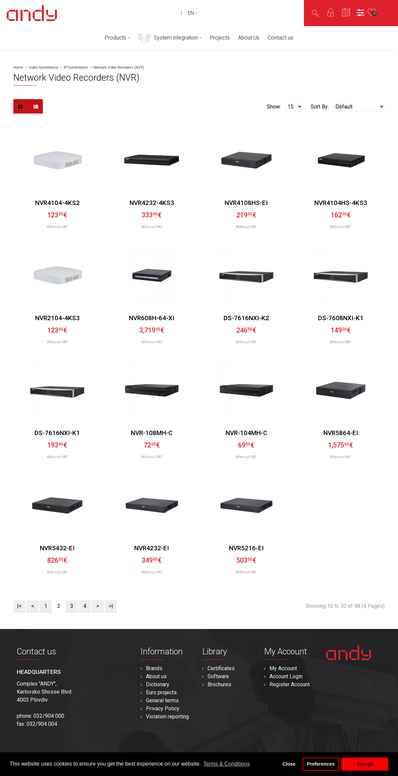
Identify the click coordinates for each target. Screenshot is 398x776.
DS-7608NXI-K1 (341, 318)
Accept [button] (365, 764)
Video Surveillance (43, 67)
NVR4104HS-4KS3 (340, 203)
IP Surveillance (76, 67)
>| (111, 606)
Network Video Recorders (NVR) (118, 67)
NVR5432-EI (57, 548)
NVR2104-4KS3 (57, 318)
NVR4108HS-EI (246, 203)
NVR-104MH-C (246, 433)
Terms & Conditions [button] (226, 764)
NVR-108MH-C (151, 433)
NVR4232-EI (151, 548)
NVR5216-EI (246, 548)
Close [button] (289, 764)
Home (18, 67)
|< (19, 606)
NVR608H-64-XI (151, 318)
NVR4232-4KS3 (152, 203)
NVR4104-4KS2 (57, 203)
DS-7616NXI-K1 (57, 433)
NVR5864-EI (340, 433)
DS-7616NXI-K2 (246, 318)
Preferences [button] (320, 764)
